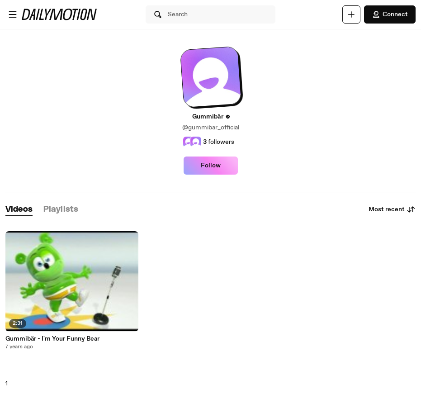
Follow (211, 165)
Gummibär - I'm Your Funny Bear (52, 338)
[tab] (19, 209)
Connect (390, 14)
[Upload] (351, 14)
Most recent (392, 209)
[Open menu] (12, 14)
